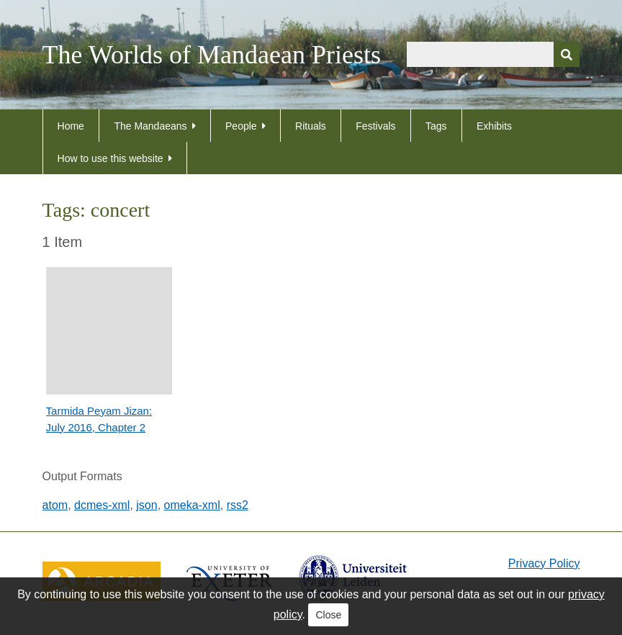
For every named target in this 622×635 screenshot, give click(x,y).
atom (55, 505)
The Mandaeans (150, 126)
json (146, 505)
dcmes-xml (102, 505)
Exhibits (494, 126)
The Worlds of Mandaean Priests (211, 54)
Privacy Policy (544, 563)
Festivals (375, 126)
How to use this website (110, 158)
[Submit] (567, 54)
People (241, 126)
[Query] (493, 54)
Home (71, 126)
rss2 (237, 505)
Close (328, 615)
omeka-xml (192, 505)
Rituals (310, 126)
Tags (436, 126)
